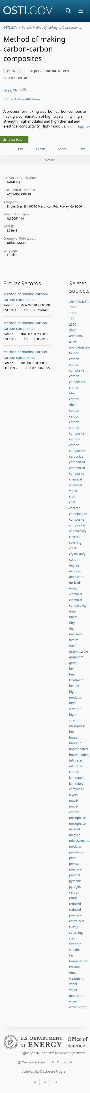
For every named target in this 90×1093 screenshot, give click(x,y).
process (74, 875)
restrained (76, 921)
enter (73, 611)
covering (75, 542)
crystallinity (77, 554)
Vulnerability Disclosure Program (45, 1071)
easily (73, 588)
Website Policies (31, 1062)
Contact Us (62, 1062)
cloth (72, 496)
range (73, 898)
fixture (74, 640)
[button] (68, 10)
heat (72, 669)
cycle (72, 559)
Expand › (84, 126)
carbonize (76, 456)
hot (71, 731)
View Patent (14, 139)
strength (75, 944)
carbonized (77, 462)
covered (74, 537)
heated (74, 686)
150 (71, 318)
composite (76, 519)
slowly (73, 926)
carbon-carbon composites (77, 445)
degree (74, 565)
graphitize (76, 657)
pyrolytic (75, 881)
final (72, 628)
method (74, 835)
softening (76, 932)
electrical (75, 594)
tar (71, 955)
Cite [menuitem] (23, 149)
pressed (74, 863)
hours (73, 737)
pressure (75, 869)
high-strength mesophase (77, 720)
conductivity (77, 531)
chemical (75, 479)
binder (74, 353)
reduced (75, 904)
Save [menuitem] (84, 149)
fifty (72, 623)
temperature (78, 961)
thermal (74, 967)
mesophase (77, 818)
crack (73, 548)
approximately (79, 347)
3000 (72, 330)
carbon (74, 359)
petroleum (76, 852)
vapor (73, 984)
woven (74, 1001)
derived (74, 582)
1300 (72, 313)
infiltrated (76, 760)
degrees (75, 571)
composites (77, 525)
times (73, 972)
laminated (76, 777)
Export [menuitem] (42, 149)
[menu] (23, 149)
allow (73, 342)
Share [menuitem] (64, 149)
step (72, 938)
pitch (72, 858)
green (73, 663)
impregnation (79, 755)
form (72, 645)
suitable (75, 950)
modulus (75, 846)
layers (73, 795)
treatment (76, 978)
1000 (72, 307)
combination (78, 514)
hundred (75, 743)
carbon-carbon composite (76, 427)
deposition (76, 577)
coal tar (74, 508)
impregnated (78, 749)
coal (72, 502)
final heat (76, 634)
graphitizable (78, 651)
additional (76, 336)
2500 (72, 324)
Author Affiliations (21, 99)
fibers (73, 617)
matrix (74, 800)
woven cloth (77, 1007)
